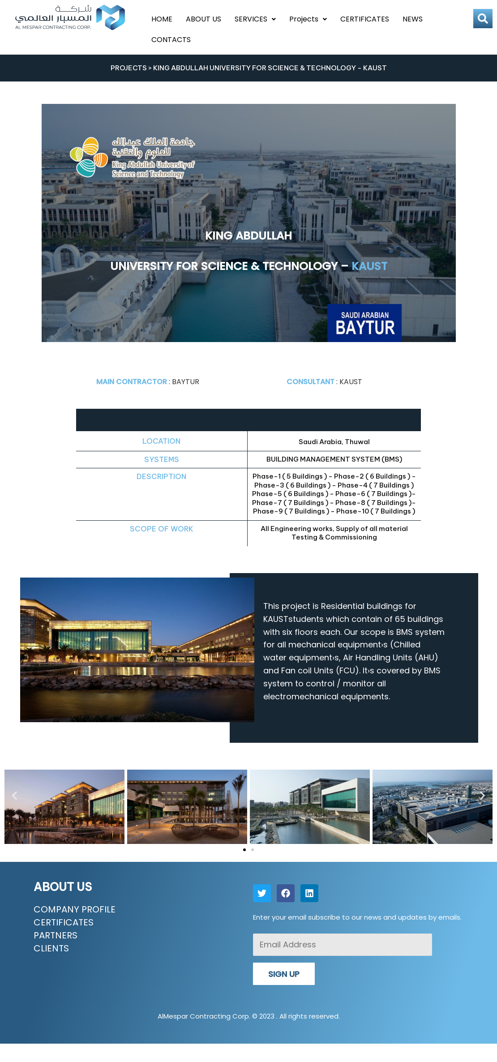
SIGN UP (284, 974)
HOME (161, 19)
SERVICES (255, 19)
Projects (308, 19)
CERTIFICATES (364, 19)
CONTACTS (171, 39)
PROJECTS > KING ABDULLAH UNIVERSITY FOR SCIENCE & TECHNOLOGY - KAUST (249, 68)
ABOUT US (203, 19)
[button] (14, 795)
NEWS (413, 19)
